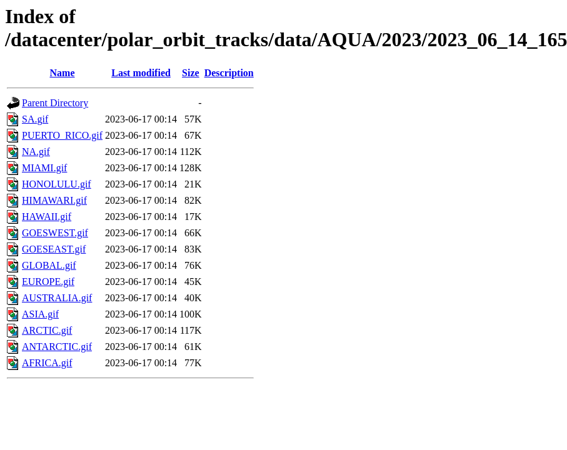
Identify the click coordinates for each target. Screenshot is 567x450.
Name (62, 73)
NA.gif (36, 151)
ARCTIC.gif (47, 330)
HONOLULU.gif (56, 184)
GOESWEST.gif (55, 233)
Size (190, 73)
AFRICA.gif (47, 363)
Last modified (141, 73)
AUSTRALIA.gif (57, 297)
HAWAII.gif (46, 216)
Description (229, 73)
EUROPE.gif (48, 281)
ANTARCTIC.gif (57, 346)
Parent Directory (55, 103)
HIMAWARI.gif (54, 200)
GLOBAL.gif (49, 265)
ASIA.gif (40, 314)
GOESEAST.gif (54, 249)
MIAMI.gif (44, 167)
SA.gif (35, 119)
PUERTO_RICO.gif (62, 135)
